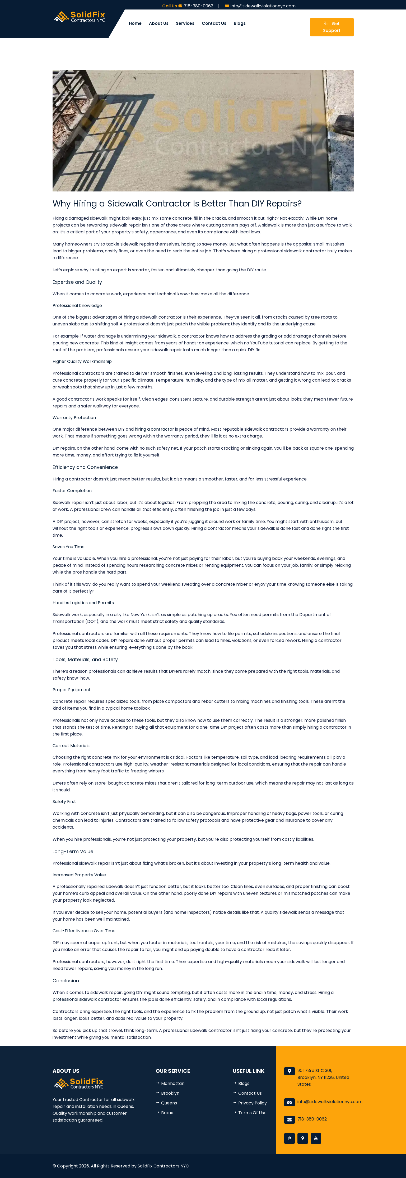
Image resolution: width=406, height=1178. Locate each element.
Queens (169, 1103)
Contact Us (214, 23)
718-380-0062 (312, 1119)
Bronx (167, 1113)
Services (185, 23)
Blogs (240, 23)
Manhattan (172, 1083)
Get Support (331, 27)
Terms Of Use (252, 1113)
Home (135, 23)
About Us (159, 23)
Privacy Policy (252, 1103)
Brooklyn (170, 1093)
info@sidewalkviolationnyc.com (329, 1102)
